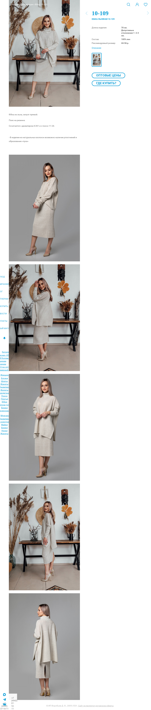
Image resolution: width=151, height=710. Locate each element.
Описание (96, 48)
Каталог (16, 4)
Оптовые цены (108, 75)
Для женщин (27, 4)
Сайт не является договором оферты (96, 706)
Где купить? (106, 83)
